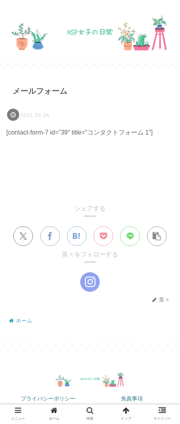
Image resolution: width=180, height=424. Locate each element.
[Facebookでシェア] (50, 236)
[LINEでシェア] (130, 236)
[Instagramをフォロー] (90, 282)
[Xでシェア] (23, 236)
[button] (157, 236)
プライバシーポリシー (48, 398)
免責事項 (132, 398)
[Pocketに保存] (103, 236)
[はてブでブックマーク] (76, 236)
